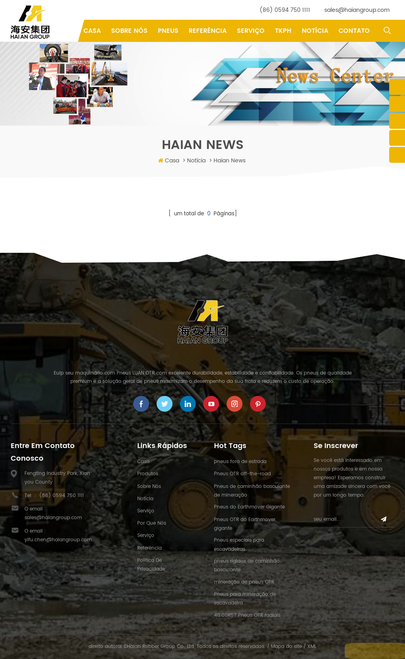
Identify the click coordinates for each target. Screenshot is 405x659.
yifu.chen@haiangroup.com (58, 540)
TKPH (283, 31)
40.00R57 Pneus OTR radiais (247, 615)
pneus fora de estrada (240, 461)
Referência (208, 31)
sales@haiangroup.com (357, 10)
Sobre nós (149, 486)
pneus (168, 31)
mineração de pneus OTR (244, 582)
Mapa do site (286, 646)
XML (311, 646)
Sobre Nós (129, 31)
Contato (354, 31)
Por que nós (151, 523)
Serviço (251, 31)
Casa (92, 31)
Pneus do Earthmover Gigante (249, 507)
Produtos (147, 474)
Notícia (315, 31)
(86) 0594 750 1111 (284, 10)
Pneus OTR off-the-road (242, 474)
